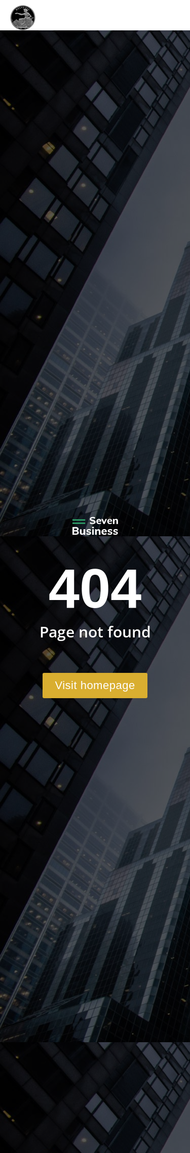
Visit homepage (95, 685)
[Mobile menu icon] (162, 15)
